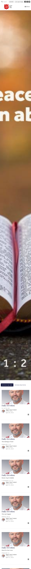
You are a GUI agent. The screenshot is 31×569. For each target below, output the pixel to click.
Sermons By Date (7, 385)
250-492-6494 (19, 1)
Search (11, 1)
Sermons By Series (20, 385)
